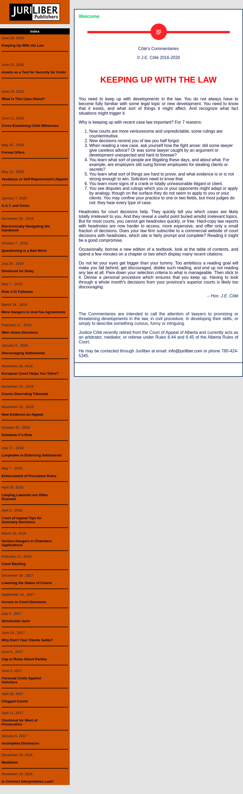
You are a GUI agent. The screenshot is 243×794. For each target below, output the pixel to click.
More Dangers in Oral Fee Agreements (34, 312)
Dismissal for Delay (18, 271)
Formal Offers (13, 152)
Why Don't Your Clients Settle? (27, 640)
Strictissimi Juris (16, 621)
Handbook (10, 230)
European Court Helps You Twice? (30, 373)
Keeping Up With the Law (23, 45)
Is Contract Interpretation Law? (28, 781)
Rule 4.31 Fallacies (17, 292)
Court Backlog (14, 564)
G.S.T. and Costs (15, 206)
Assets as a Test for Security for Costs (34, 72)
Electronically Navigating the (26, 226)
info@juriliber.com (185, 351)
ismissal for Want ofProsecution (20, 722)
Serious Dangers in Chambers (27, 541)
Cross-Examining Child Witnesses (30, 126)
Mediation (10, 762)
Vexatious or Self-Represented (27, 179)
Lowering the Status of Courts (27, 583)
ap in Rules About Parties (25, 659)
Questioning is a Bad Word (24, 251)
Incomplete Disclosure (20, 743)
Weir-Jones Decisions (20, 332)
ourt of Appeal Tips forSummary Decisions (22, 520)
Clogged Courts (15, 701)
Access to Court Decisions (24, 602)
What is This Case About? (23, 99)
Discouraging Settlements (23, 353)
